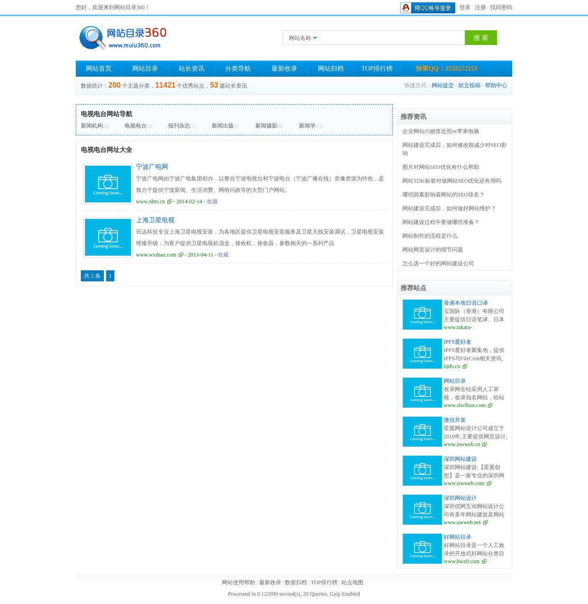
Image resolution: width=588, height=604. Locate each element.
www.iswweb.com (464, 483)
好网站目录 (457, 537)
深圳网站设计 (460, 498)
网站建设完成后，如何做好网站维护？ (449, 208)
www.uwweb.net (462, 522)
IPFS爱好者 (457, 342)
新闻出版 (223, 126)
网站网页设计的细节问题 (432, 249)
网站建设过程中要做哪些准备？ (441, 222)
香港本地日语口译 (466, 303)
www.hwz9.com (462, 561)
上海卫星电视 (155, 220)
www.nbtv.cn (150, 201)
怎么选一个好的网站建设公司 (438, 263)
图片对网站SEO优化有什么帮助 (440, 167)
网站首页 (99, 68)
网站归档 (331, 68)
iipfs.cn (452, 366)
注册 (480, 7)
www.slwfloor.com (465, 405)
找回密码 (501, 7)
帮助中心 (496, 85)
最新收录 (284, 68)
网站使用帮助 (238, 582)
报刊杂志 (179, 126)
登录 (464, 7)
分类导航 (238, 68)
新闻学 (307, 126)
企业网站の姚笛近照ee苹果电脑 (440, 131)
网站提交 (443, 85)
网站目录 (145, 68)
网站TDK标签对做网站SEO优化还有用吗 (451, 181)
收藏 (212, 201)
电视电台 (135, 126)
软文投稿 (469, 85)
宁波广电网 (152, 166)
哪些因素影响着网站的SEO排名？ (443, 194)
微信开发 (455, 420)
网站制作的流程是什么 (430, 236)
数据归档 (296, 582)
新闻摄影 (266, 126)
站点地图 (352, 582)
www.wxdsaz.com (156, 255)
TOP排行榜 (377, 68)
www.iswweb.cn (462, 444)
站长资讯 (191, 68)
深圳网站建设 (460, 459)
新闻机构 (92, 126)
